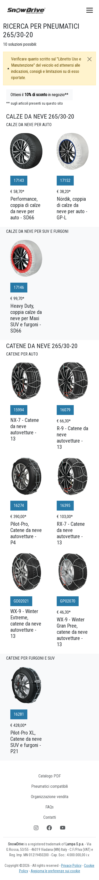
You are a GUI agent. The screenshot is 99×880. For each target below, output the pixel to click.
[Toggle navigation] (89, 10)
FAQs (49, 807)
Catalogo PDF (49, 776)
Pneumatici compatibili (49, 786)
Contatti (49, 817)
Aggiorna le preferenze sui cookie (55, 871)
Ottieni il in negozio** (39, 94)
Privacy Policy (71, 865)
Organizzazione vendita (49, 796)
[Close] (89, 59)
